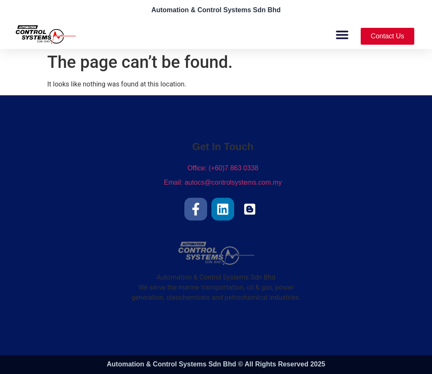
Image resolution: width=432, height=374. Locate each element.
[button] (342, 34)
